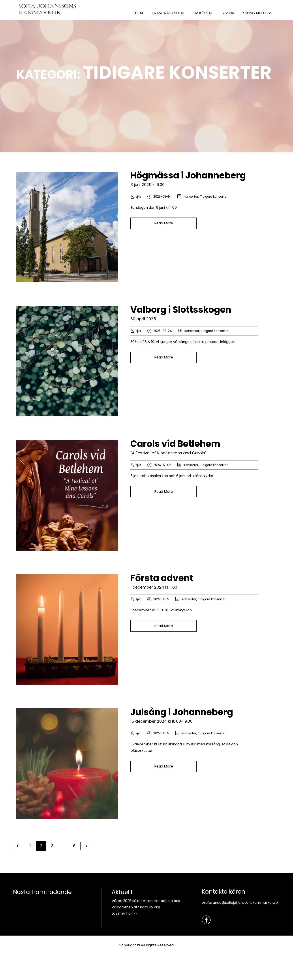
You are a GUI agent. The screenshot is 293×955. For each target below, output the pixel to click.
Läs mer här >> (124, 913)
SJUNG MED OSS (257, 13)
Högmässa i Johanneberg (188, 175)
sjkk (138, 196)
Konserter (191, 196)
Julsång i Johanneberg (181, 712)
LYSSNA (227, 13)
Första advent (161, 578)
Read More (163, 223)
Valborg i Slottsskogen (180, 309)
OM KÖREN (202, 13)
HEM (139, 13)
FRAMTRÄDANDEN (168, 13)
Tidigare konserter (214, 196)
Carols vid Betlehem (175, 444)
